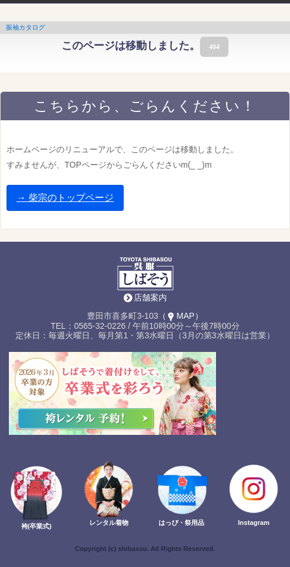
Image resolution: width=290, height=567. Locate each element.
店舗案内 (150, 297)
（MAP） (180, 316)
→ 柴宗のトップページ (65, 198)
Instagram (253, 522)
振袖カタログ (25, 27)
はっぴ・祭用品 (181, 522)
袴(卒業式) (36, 526)
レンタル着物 (108, 522)
